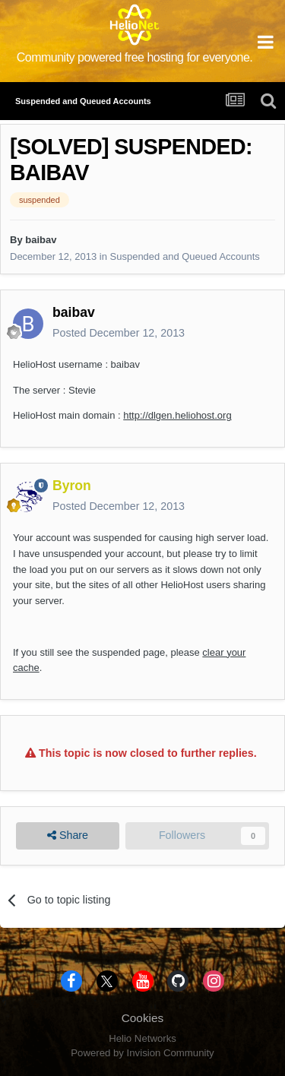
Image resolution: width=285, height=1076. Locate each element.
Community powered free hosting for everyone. (135, 57)
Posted (118, 333)
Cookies (143, 1017)
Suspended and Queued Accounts (185, 256)
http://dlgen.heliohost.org (177, 415)
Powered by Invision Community (142, 1053)
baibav (40, 239)
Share (67, 835)
